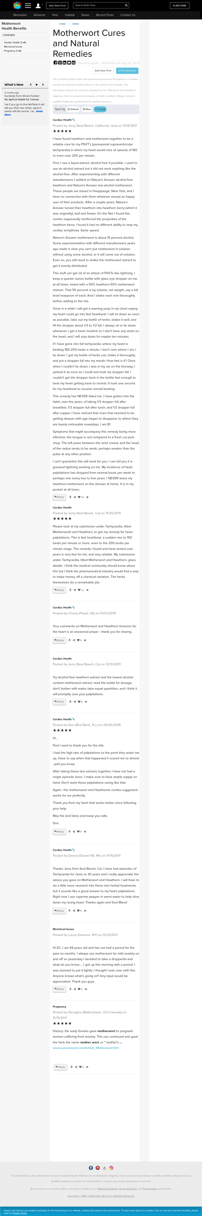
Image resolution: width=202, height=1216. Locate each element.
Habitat (70, 15)
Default (73, 109)
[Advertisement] (116, 1131)
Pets (55, 15)
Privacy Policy (150, 1188)
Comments (127, 70)
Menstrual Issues (13, 46)
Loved (100, 109)
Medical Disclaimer (108, 1188)
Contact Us (128, 15)
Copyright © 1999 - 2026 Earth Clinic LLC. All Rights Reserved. (101, 1196)
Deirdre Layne (88, 63)
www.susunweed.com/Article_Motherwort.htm (86, 1048)
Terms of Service (128, 1188)
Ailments (39, 15)
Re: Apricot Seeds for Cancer (22, 99)
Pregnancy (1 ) (12, 50)
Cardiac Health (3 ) (15, 42)
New (87, 109)
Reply (59, 497)
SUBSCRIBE (180, 5)
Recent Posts (105, 15)
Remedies (20, 15)
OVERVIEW (9, 35)
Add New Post (57, 5)
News (85, 15)
